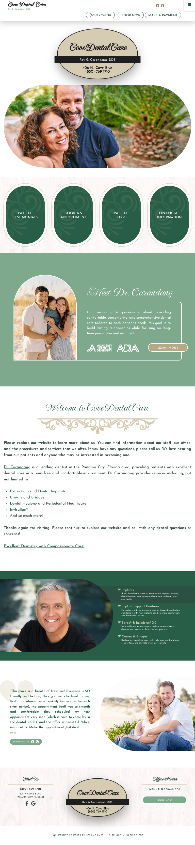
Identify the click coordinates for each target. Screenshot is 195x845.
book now (164, 800)
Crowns (16, 497)
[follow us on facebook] (157, 6)
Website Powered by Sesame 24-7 (78, 836)
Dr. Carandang (17, 467)
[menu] (189, 5)
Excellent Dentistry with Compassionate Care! (44, 546)
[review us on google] (162, 6)
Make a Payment (162, 15)
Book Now (130, 15)
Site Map (115, 835)
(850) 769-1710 (100, 15)
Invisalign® (19, 510)
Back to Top (134, 835)
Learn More (172, 346)
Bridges (37, 497)
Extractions (19, 491)
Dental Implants (52, 491)
